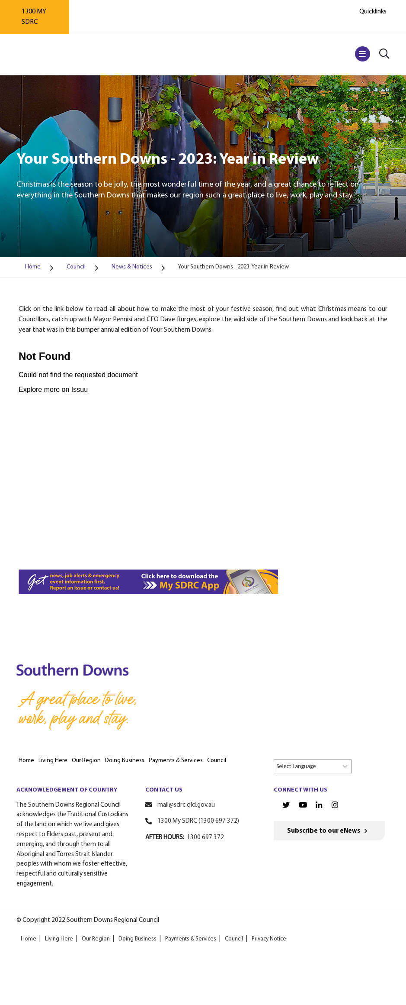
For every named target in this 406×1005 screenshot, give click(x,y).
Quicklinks (373, 11)
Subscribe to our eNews (323, 831)
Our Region (96, 939)
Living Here (59, 939)
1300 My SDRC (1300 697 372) (198, 821)
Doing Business (137, 939)
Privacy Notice (269, 939)
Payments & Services (190, 939)
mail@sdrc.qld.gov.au (186, 805)
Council (234, 939)
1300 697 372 (205, 837)
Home (28, 939)
